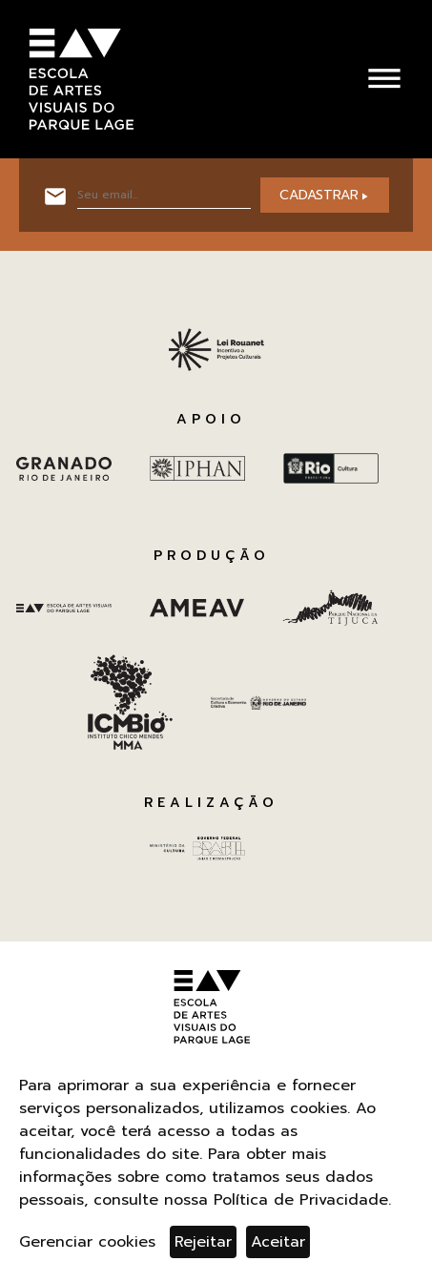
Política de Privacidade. (302, 1200)
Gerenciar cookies (87, 1241)
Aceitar (278, 1241)
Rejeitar (203, 1241)
